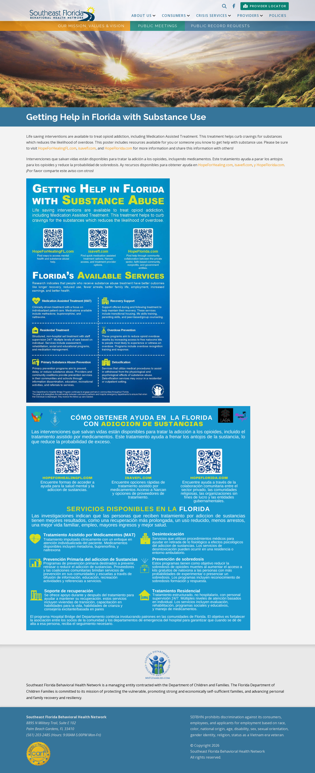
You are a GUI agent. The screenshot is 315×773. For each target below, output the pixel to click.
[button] (224, 6)
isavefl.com (87, 148)
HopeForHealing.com (215, 164)
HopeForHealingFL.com (57, 148)
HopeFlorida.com (118, 148)
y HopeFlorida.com (269, 164)
